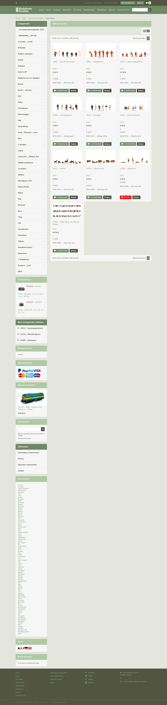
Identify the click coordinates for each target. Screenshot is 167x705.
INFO (20, 271)
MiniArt (20, 578)
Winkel (18, 18)
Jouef (19, 550)
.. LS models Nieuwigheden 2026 (31, 29)
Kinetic (20, 555)
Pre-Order (78, 10)
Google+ (89, 679)
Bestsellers (67, 10)
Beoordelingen (25, 656)
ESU (19, 96)
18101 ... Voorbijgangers (62, 115)
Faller (20, 102)
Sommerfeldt (22, 607)
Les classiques (22, 560)
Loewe (20, 569)
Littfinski (21, 567)
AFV (19, 494)
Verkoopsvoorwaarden (59, 702)
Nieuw (48, 10)
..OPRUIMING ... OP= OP (27, 35)
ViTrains (20, 623)
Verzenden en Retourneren (93, 3)
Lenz (19, 558)
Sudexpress (21, 609)
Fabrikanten (101, 10)
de (22, 3)
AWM (19, 501)
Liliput (20, 150)
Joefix (20, 548)
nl (16, 3)
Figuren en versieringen (35, 18)
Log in (139, 3)
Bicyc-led (21, 506)
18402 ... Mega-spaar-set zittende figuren (66, 223)
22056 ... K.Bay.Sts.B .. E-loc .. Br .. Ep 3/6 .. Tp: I (30, 311)
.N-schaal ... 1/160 (25, 41)
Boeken (20, 508)
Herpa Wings (23, 126)
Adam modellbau (23, 489)
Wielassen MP (22, 630)
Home (41, 10)
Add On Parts (22, 490)
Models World (23, 187)
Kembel (20, 551)
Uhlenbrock (21, 618)
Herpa (20, 536)
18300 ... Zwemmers (28, 340)
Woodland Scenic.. (24, 632)
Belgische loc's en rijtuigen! (29, 78)
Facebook (89, 673)
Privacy (21, 458)
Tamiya (20, 611)
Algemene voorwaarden (27, 464)
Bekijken (73, 91)
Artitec (20, 60)
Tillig (20, 217)
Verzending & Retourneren (28, 452)
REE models (22, 597)
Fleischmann (23, 108)
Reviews (112, 10)
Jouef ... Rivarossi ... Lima (27, 132)
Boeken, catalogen (25, 54)
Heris (19, 534)
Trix (19, 223)
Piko (19, 199)
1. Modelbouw (23, 259)
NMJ (19, 585)
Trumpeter (21, 616)
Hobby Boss (21, 537)
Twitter (89, 676)
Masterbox (21, 574)
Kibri (20, 138)
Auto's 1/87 (22, 72)
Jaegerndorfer (22, 546)
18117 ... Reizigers (93, 115)
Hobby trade (22, 539)
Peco (19, 590)
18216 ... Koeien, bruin (95, 168)
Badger (20, 504)
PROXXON (21, 595)
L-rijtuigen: (22, 144)
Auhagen (21, 66)
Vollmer (21, 241)
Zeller (20, 633)
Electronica (22, 253)
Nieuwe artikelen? (27, 385)
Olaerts (20, 588)
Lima (19, 565)
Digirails (20, 517)
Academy (21, 487)
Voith (19, 625)
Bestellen (127, 197)
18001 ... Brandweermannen (64, 61)
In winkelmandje (62, 91)
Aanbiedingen (89, 10)
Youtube (89, 682)
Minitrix (20, 579)
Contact (21, 470)
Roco (20, 211)
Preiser (20, 593)
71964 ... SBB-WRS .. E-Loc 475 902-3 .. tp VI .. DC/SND (31, 295)
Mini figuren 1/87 (25, 181)
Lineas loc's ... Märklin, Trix (28, 156)
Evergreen (21, 520)
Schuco (20, 605)
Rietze (20, 599)
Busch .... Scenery (24, 90)
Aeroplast (21, 492)
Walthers (21, 628)
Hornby (20, 541)
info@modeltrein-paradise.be (137, 681)
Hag (19, 120)
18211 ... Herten (59, 168)
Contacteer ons (123, 10)
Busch (20, 515)
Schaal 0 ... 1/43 (24, 265)
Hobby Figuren (50, 18)
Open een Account (127, 3)
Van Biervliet (23, 229)
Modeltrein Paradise (33, 702)
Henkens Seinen (23, 532)
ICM (19, 544)
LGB (19, 562)
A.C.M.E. (20, 485)
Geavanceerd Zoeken (111, 3)
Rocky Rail (21, 602)
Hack (19, 529)
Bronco (20, 513)
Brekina (20, 511)
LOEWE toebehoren (25, 162)
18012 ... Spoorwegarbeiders (31, 328)
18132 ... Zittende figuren (30, 334)
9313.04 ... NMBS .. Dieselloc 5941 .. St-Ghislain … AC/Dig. (30, 408)
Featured (56, 10)
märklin (20, 572)
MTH (19, 583)
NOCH (24, 18)
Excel (19, 524)
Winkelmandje (25, 348)
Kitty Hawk (21, 557)
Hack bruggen (23, 114)
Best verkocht (20, 682)
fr (19, 3)
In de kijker (19, 679)
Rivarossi (21, 205)
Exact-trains (22, 522)
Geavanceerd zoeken (24, 438)
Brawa (20, 84)
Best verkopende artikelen (31, 322)
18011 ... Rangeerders (95, 61)
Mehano (20, 576)
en (26, 3)
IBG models (21, 543)
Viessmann (22, 235)
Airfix (19, 496)
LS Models (22, 168)
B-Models (22, 48)
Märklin (21, 175)
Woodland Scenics (25, 247)
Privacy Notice (45, 702)
